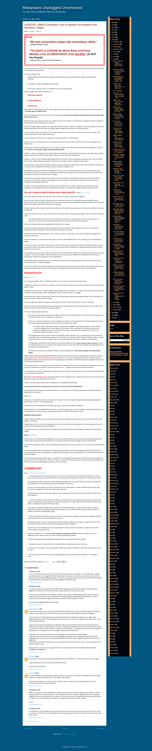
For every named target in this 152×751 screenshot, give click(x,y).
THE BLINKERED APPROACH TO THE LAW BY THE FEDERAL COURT (119, 353)
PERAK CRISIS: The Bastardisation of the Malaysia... (119, 138)
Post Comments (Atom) (69, 734)
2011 (113, 35)
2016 (113, 22)
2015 (113, 25)
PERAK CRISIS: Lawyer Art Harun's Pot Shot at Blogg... (118, 144)
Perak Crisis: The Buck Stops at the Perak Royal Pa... (118, 199)
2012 (113, 32)
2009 (113, 39)
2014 (113, 27)
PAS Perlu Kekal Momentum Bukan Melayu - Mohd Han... (118, 281)
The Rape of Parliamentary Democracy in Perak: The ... (118, 227)
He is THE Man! (117, 90)
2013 (113, 30)
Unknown (32, 656)
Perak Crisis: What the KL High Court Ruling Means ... (118, 178)
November (116, 44)
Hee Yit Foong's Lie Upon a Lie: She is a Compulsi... (118, 150)
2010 (113, 37)
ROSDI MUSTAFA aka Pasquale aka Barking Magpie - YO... (118, 79)
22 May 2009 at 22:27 (35, 582)
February (116, 307)
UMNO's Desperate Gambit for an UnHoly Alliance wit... (118, 267)
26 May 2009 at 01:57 (35, 704)
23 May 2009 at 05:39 (35, 605)
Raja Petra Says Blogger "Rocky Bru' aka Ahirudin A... (118, 171)
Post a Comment (32, 721)
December (116, 42)
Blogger (86, 747)
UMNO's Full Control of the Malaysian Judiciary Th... (118, 102)
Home (65, 728)
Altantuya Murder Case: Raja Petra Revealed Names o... (118, 274)
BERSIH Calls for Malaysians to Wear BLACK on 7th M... (118, 253)
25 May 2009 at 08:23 (35, 686)
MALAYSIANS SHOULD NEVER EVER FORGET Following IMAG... (118, 219)
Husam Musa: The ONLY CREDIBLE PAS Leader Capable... (118, 296)
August (115, 51)
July (114, 54)
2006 (113, 317)
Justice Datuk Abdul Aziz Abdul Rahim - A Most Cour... (118, 86)
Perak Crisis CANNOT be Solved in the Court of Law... (118, 123)
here (29, 31)
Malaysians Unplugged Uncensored (52, 7)
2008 (113, 313)
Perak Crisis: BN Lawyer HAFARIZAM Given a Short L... (118, 64)
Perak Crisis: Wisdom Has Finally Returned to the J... (118, 192)
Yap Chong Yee (34, 609)
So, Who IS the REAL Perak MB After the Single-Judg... (118, 95)
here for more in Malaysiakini (36, 473)
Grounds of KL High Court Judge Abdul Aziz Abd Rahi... (118, 130)
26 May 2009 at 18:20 (35, 717)
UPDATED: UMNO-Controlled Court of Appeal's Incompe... (118, 72)
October (115, 47)
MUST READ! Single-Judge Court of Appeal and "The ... (118, 109)
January (115, 309)
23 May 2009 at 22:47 (35, 669)
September (116, 49)
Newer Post (28, 728)
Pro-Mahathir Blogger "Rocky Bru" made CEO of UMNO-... (118, 246)
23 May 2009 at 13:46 (35, 652)
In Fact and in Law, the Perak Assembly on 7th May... (119, 185)
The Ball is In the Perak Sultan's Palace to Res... (118, 240)
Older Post (101, 728)
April (114, 302)
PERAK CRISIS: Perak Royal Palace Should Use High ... (118, 164)
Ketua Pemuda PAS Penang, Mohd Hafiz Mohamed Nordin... (118, 288)
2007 (113, 315)
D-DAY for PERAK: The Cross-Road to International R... (118, 234)
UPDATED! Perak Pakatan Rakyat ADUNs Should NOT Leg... (118, 211)
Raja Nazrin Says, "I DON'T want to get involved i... (118, 205)
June (114, 56)
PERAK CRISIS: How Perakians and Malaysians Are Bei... (118, 116)
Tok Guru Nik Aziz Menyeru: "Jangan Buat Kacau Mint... (118, 260)
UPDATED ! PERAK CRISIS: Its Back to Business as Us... (118, 157)
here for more (84, 192)
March (115, 305)
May (114, 59)
